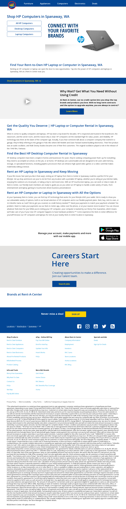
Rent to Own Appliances (15, 344)
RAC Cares (68, 352)
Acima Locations (70, 361)
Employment (69, 344)
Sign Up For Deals (100, 344)
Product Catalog (12, 365)
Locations (11, 326)
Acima (38, 390)
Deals (96, 340)
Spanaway (33, 326)
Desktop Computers (24, 28)
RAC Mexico (40, 381)
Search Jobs (64, 284)
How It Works (40, 352)
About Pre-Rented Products (16, 357)
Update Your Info (42, 348)
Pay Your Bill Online (42, 340)
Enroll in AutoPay (41, 344)
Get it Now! (39, 373)
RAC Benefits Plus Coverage (45, 385)
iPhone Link (110, 238)
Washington (21, 326)
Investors (68, 348)
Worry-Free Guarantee (14, 373)
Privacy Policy (11, 402)
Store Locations (70, 357)
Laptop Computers (24, 34)
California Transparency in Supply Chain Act (59, 402)
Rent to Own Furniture (14, 340)
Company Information (72, 340)
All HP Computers (24, 23)
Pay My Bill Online (13, 394)
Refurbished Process (14, 361)
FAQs (37, 357)
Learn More (72, 111)
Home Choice (40, 377)
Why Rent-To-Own (13, 377)
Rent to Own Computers (15, 348)
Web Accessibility (25, 402)
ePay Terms (37, 402)
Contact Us (10, 381)
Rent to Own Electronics (15, 352)
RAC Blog (68, 365)
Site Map (10, 390)
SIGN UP (76, 314)
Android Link (110, 230)
